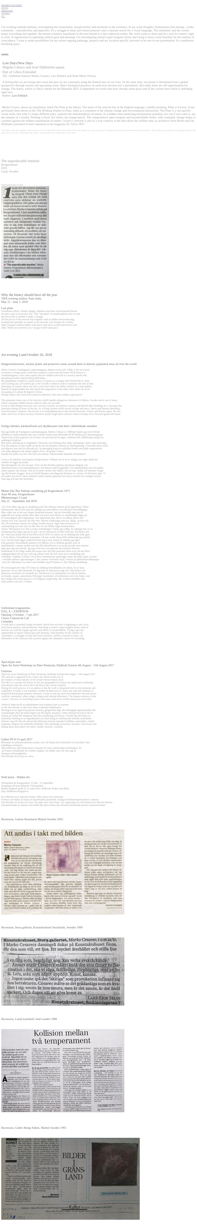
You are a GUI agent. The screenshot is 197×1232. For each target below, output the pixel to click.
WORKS (5, 13)
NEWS (4, 8)
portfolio (4, 54)
